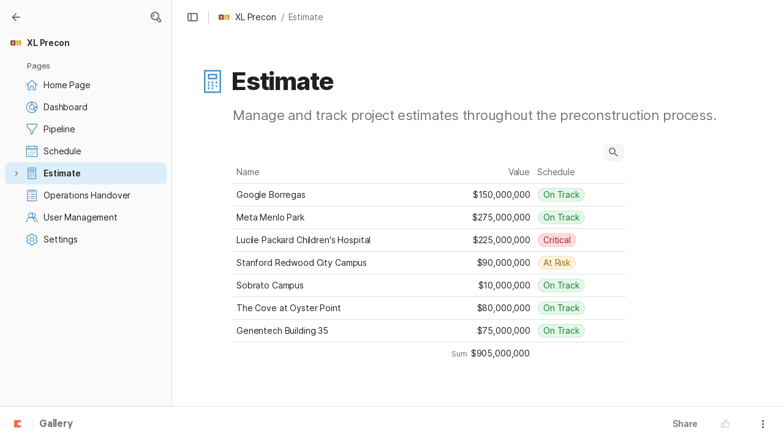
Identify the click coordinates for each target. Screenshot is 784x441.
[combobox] (580, 195)
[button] (155, 17)
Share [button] (685, 423)
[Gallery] (15, 17)
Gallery (56, 424)
